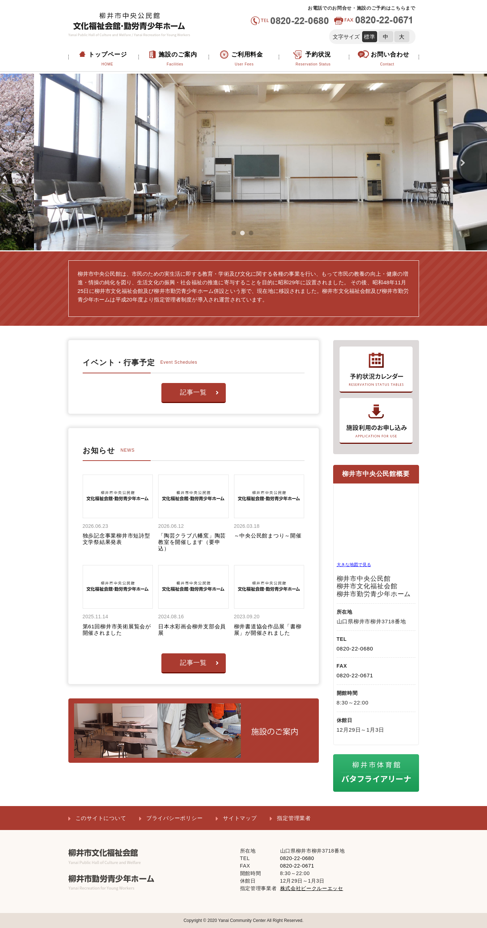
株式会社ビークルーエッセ (311, 888)
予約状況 (313, 59)
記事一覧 (199, 392)
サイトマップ (240, 818)
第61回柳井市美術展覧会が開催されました (117, 629)
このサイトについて (101, 818)
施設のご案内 (175, 59)
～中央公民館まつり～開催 (268, 535)
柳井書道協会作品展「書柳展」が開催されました (268, 629)
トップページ (107, 59)
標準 (369, 37)
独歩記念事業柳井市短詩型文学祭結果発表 (116, 538)
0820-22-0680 (355, 648)
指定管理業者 (294, 818)
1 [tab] (237, 236)
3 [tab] (254, 236)
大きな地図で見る (354, 564)
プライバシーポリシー (174, 818)
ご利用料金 (244, 59)
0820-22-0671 (355, 675)
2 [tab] (245, 236)
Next (464, 162)
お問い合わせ (387, 59)
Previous (22, 162)
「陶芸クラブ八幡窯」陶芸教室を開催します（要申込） (192, 541)
